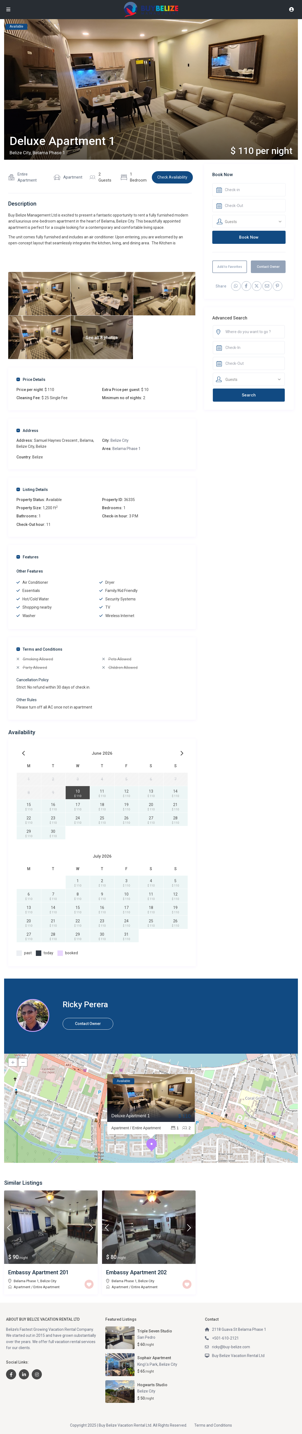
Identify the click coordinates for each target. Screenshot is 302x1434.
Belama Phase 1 (126, 448)
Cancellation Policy (32, 680)
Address (27, 430)
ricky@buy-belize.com (231, 1347)
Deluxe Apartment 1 (130, 1115)
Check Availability (172, 177)
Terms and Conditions (39, 649)
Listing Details (32, 489)
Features (27, 557)
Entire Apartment (27, 177)
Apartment (72, 177)
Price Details (30, 379)
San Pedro (146, 1337)
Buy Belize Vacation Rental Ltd (238, 1355)
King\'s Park (147, 1364)
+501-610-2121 (225, 1338)
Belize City (120, 440)
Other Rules (26, 700)
